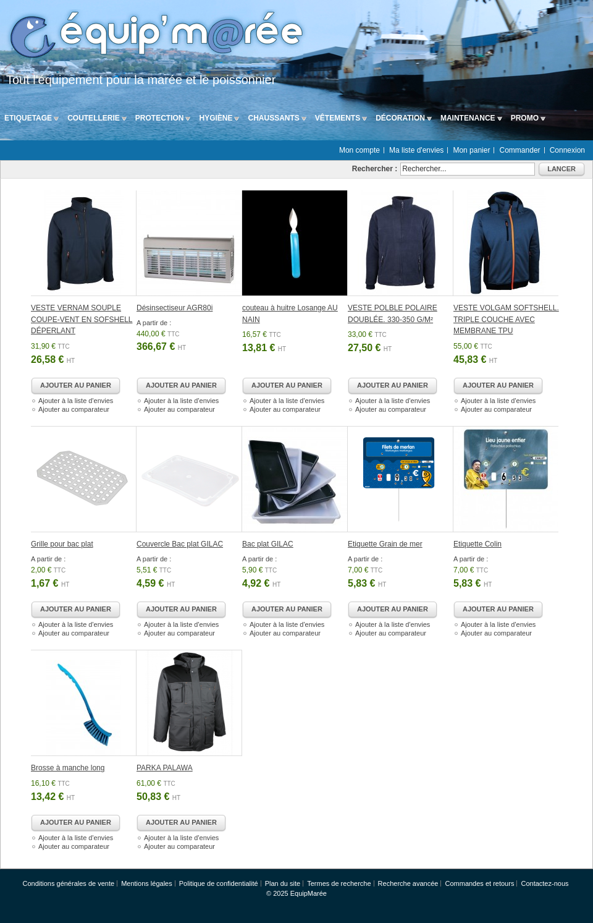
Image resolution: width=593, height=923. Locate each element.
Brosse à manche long (67, 767)
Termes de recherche (339, 883)
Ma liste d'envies (416, 150)
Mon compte (359, 150)
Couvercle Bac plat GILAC (180, 544)
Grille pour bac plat (62, 544)
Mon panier (471, 150)
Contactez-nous (544, 883)
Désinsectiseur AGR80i (174, 308)
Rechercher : (374, 168)
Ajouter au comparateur (73, 409)
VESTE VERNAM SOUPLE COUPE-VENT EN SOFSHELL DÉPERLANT (81, 319)
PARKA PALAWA (165, 767)
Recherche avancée (408, 883)
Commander (520, 150)
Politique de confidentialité (218, 883)
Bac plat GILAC (267, 544)
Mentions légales (146, 883)
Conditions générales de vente (68, 883)
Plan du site (282, 883)
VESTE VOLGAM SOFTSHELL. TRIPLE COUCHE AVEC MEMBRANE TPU (506, 319)
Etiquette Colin (477, 544)
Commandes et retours (480, 883)
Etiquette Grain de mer (385, 544)
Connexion (567, 150)
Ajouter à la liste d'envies (75, 400)
